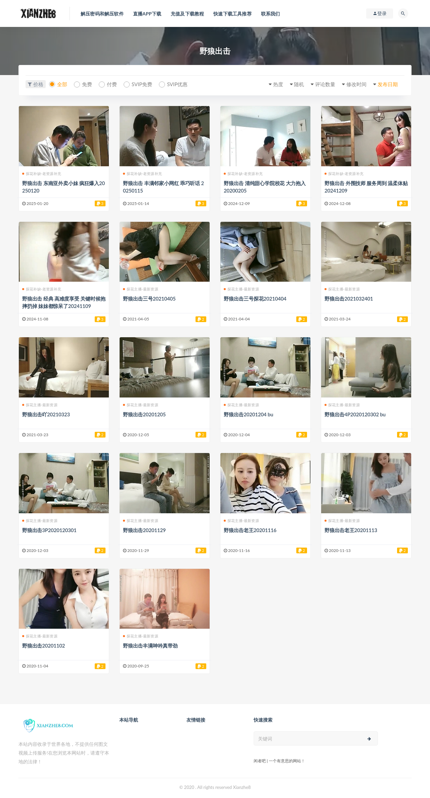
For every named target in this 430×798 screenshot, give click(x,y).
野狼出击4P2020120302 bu (355, 414)
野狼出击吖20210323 (46, 414)
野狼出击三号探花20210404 (255, 299)
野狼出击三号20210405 (149, 299)
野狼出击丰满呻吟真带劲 (150, 646)
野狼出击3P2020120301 (49, 530)
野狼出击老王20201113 (351, 530)
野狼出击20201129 (144, 530)
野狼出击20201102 (43, 646)
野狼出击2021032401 (349, 299)
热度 (278, 84)
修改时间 (356, 84)
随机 (299, 84)
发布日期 (388, 84)
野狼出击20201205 (144, 414)
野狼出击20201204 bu (248, 414)
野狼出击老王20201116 (250, 530)
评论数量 (325, 84)
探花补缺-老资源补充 (41, 173)
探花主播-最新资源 (140, 289)
